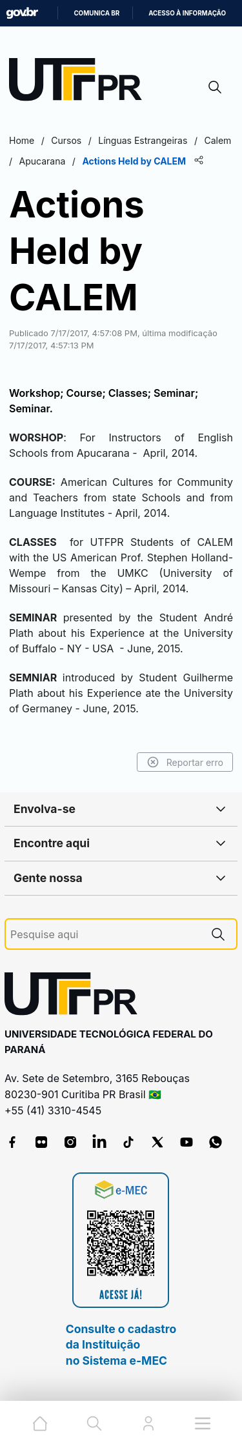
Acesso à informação (187, 13)
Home (21, 140)
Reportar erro (184, 762)
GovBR (22, 13)
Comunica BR (96, 13)
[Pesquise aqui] (105, 934)
